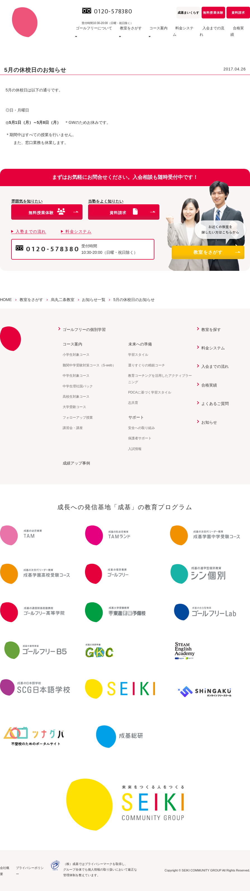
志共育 (133, 403)
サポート (136, 417)
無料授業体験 (213, 12)
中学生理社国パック (78, 386)
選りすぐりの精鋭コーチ (146, 365)
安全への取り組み (141, 428)
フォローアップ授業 (78, 418)
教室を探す (211, 329)
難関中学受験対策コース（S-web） (89, 365)
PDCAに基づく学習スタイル (149, 392)
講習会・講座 (73, 428)
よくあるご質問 (215, 403)
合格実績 (240, 35)
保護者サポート (140, 438)
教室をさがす (217, 252)
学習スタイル (138, 355)
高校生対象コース (76, 397)
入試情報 (134, 449)
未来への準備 (140, 344)
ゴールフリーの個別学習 (84, 329)
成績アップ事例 (76, 463)
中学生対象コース (76, 376)
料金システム (185, 35)
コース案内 (72, 344)
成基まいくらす (188, 12)
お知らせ (209, 422)
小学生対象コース (76, 355)
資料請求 (238, 12)
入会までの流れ (214, 35)
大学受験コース (74, 407)
